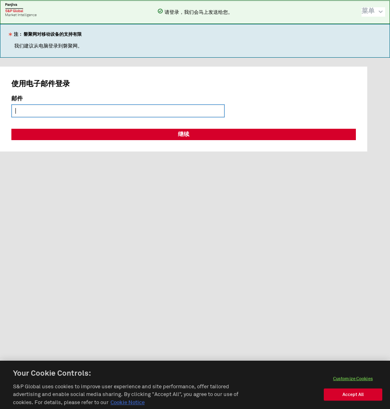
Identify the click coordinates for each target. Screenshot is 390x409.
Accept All (353, 397)
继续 (183, 134)
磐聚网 (21, 9)
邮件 (17, 99)
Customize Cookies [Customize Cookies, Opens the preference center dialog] (353, 381)
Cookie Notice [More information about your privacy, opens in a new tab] (127, 405)
